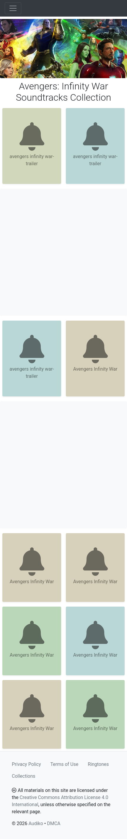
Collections (23, 776)
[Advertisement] (63, 252)
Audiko (35, 823)
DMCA (53, 823)
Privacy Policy (26, 764)
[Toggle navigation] (13, 8)
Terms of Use (65, 764)
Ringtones (98, 764)
